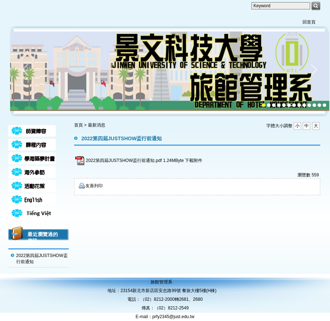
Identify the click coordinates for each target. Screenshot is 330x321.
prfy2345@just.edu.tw (173, 316)
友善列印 (94, 185)
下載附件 (193, 160)
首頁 (78, 125)
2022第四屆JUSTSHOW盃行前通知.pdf (124, 160)
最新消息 (96, 125)
